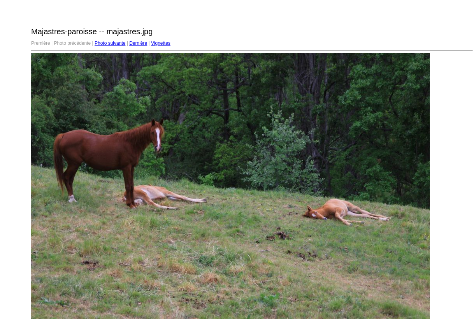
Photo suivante (110, 43)
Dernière (138, 43)
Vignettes (160, 43)
